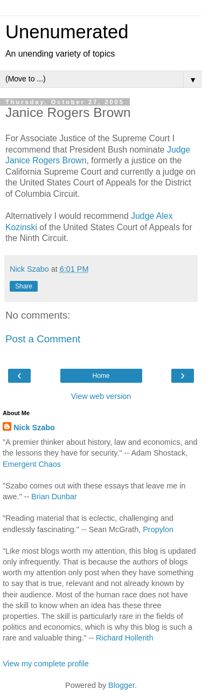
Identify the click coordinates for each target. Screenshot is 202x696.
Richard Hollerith (124, 637)
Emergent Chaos (32, 464)
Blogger (121, 685)
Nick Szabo (34, 427)
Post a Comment (42, 338)
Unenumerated (67, 32)
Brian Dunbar (54, 496)
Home (100, 376)
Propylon (158, 529)
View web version (101, 396)
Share (23, 286)
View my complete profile (46, 663)
